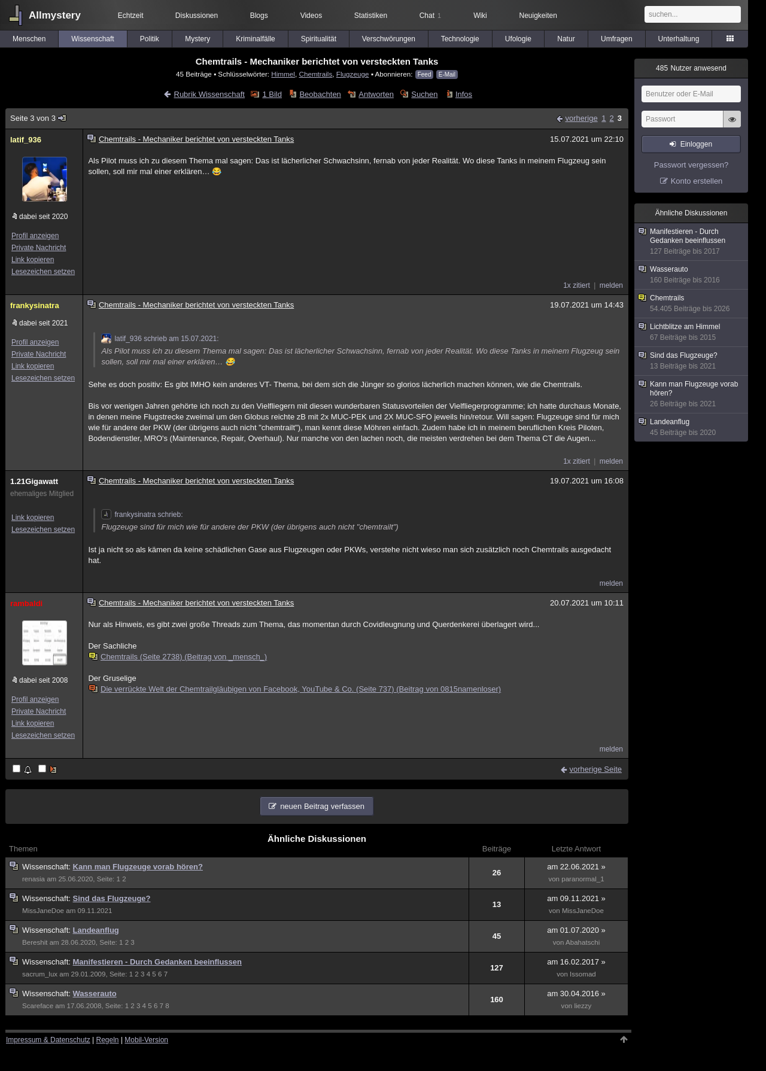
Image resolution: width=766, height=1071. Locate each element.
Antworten (376, 94)
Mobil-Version (146, 1040)
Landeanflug (96, 930)
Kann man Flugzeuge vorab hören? (138, 866)
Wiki (480, 15)
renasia (33, 879)
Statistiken (370, 15)
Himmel (283, 74)
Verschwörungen (388, 39)
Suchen (424, 94)
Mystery (197, 39)
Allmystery (55, 15)
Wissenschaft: (47, 866)
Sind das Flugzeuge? (112, 898)
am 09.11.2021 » (576, 898)
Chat (430, 15)
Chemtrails (315, 74)
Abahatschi (583, 942)
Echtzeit (131, 15)
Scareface (37, 1005)
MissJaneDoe (43, 910)
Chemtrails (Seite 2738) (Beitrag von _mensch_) (178, 656)
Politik (149, 39)
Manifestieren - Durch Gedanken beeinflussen (157, 961)
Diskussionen (196, 15)
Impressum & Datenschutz (48, 1040)
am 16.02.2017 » (576, 961)
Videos (311, 15)
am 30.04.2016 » (576, 993)
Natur (565, 39)
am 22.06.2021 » (576, 866)
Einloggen (696, 144)
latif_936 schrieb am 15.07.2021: (159, 338)
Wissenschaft (92, 39)
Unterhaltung (679, 39)
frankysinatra (34, 305)
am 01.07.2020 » (576, 930)
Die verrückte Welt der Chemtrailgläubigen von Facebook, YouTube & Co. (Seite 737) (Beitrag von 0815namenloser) (295, 688)
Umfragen (617, 39)
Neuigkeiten (538, 15)
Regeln (107, 1040)
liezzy (582, 1005)
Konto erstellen (697, 181)
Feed (424, 74)
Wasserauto (95, 993)
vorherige (581, 118)
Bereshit (34, 942)
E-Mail (447, 74)
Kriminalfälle (255, 39)
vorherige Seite (596, 769)
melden (611, 285)
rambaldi (26, 603)
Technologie (460, 39)
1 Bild (272, 94)
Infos (463, 94)
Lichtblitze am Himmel (692, 332)
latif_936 (25, 139)
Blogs (259, 15)
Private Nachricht (38, 248)
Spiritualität (318, 39)
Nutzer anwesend (691, 68)
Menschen (29, 39)
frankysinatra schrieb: (142, 514)
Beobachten (320, 94)
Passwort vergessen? (691, 164)
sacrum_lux (39, 974)
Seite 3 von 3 (38, 118)
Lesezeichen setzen (43, 271)
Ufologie (518, 39)
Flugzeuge (352, 74)
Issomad (583, 974)
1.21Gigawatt (34, 481)
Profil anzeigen (35, 236)
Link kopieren (32, 259)
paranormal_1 (582, 879)
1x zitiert (576, 285)
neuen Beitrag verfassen (322, 806)
